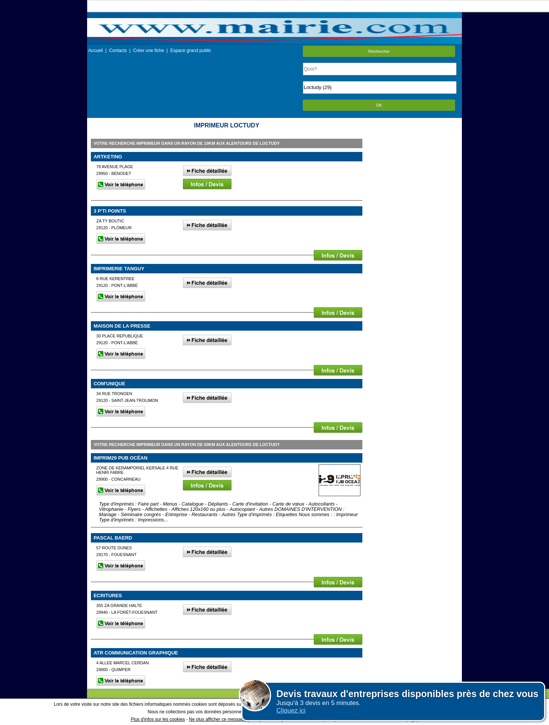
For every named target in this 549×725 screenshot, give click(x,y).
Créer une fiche (148, 50)
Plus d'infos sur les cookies (158, 719)
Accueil (95, 50)
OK (379, 105)
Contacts (118, 50)
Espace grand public (190, 50)
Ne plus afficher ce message (217, 719)
